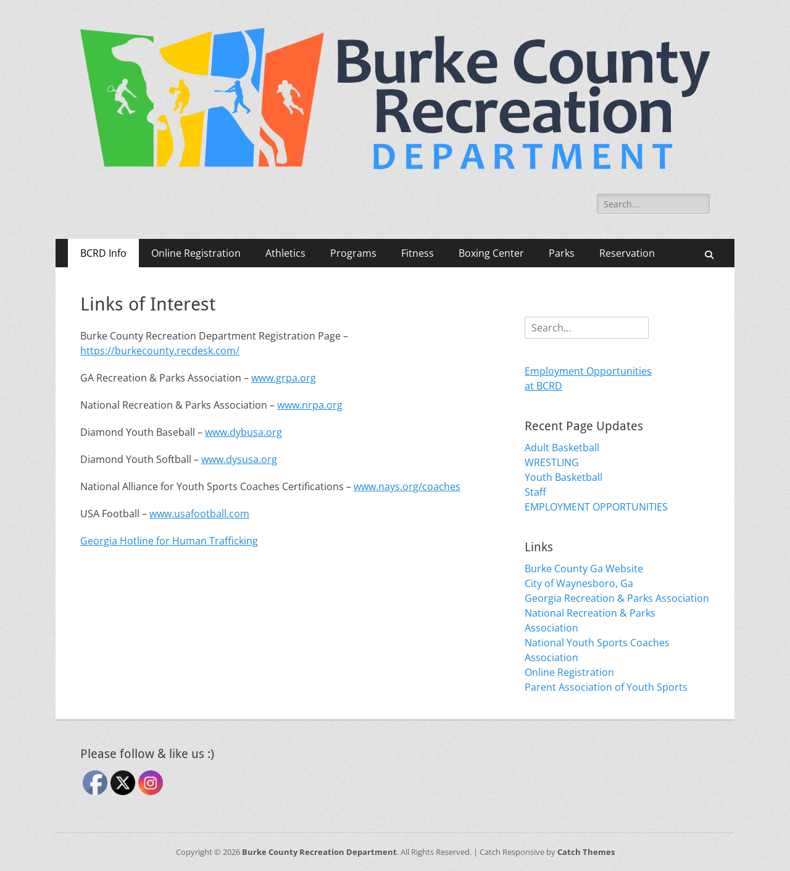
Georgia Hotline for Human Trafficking (169, 541)
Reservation (627, 253)
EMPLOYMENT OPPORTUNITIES (596, 507)
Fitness (417, 253)
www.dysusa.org (239, 459)
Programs (353, 253)
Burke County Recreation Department (319, 851)
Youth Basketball (563, 477)
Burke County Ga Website (584, 568)
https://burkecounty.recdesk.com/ (159, 350)
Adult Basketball (562, 447)
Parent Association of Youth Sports (606, 687)
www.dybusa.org (243, 432)
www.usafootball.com (199, 513)
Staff (535, 492)
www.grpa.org (283, 378)
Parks (562, 253)
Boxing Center (491, 253)
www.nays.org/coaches (407, 486)
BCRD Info (103, 253)
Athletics (285, 253)
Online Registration (196, 253)
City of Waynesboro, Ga (579, 583)
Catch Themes (586, 851)
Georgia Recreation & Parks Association (617, 598)
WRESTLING (552, 462)
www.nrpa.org (310, 405)
